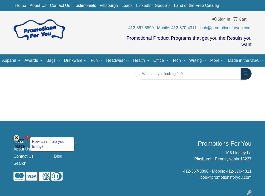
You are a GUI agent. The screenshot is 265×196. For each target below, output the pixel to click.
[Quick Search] (188, 74)
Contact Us (60, 5)
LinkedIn (144, 5)
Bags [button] (50, 60)
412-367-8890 (141, 28)
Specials (162, 5)
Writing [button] (195, 60)
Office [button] (158, 60)
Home (20, 5)
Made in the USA (243, 60)
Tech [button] (176, 60)
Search (19, 163)
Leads (127, 5)
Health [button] (139, 60)
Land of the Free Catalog (196, 5)
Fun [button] (94, 60)
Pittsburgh (109, 5)
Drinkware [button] (73, 60)
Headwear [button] (115, 60)
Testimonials (85, 5)
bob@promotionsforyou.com (226, 28)
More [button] (214, 60)
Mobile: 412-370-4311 (177, 28)
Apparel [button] (9, 60)
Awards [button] (31, 60)
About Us (38, 5)
